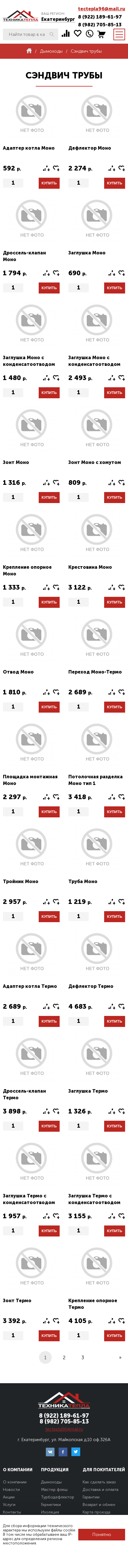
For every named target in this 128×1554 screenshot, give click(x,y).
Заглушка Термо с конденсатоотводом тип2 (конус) (94, 1202)
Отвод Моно (18, 672)
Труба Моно (82, 881)
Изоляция (50, 1512)
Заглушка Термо (88, 1091)
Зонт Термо (17, 1300)
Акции (9, 1497)
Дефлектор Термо (90, 986)
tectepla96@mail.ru (101, 9)
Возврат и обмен (99, 1504)
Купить (49, 183)
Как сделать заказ (99, 1482)
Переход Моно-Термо (95, 672)
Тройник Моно (20, 881)
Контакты (12, 1512)
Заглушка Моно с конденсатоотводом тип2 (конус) (94, 364)
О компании (14, 1482)
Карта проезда (96, 1512)
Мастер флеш (54, 1489)
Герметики (51, 1504)
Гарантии (91, 1497)
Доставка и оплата (100, 1489)
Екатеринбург (58, 19)
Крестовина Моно (90, 567)
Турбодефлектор (57, 1497)
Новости (11, 1489)
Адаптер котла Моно (29, 148)
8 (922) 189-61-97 (100, 17)
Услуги (9, 1504)
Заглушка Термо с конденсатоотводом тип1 (29, 1202)
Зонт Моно (16, 462)
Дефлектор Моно (89, 148)
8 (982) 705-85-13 (100, 24)
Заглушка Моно (87, 253)
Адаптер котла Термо (30, 986)
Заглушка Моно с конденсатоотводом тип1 (29, 364)
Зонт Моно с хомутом (94, 462)
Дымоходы (51, 1482)
